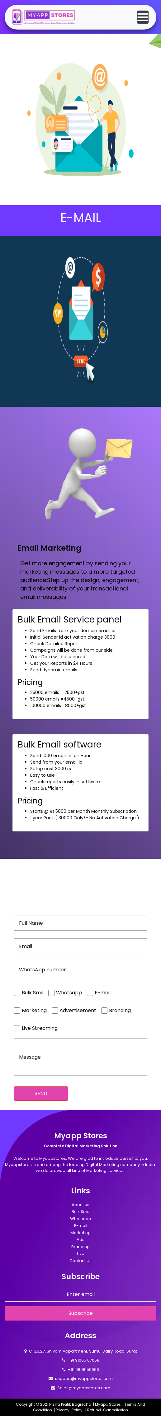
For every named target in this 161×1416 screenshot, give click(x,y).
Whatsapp (80, 1219)
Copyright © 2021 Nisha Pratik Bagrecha (53, 1404)
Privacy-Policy (69, 1410)
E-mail (80, 1226)
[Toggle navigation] (143, 17)
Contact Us (80, 1261)
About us (80, 1205)
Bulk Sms (80, 1212)
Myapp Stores (108, 1404)
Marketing (80, 1233)
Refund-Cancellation (107, 1410)
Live (80, 1253)
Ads (80, 1239)
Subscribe (81, 1313)
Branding (80, 1247)
